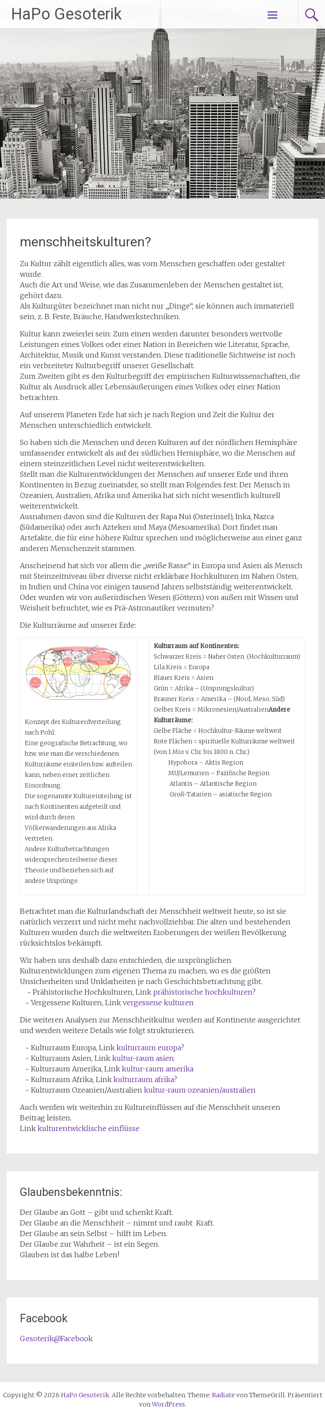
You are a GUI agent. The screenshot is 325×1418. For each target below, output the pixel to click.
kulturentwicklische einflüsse (89, 1128)
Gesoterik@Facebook (56, 1338)
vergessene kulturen (158, 1002)
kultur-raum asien (143, 1058)
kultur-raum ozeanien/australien (200, 1090)
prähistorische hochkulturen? (204, 992)
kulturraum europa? (150, 1047)
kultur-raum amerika (157, 1068)
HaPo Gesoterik (66, 14)
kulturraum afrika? (145, 1079)
